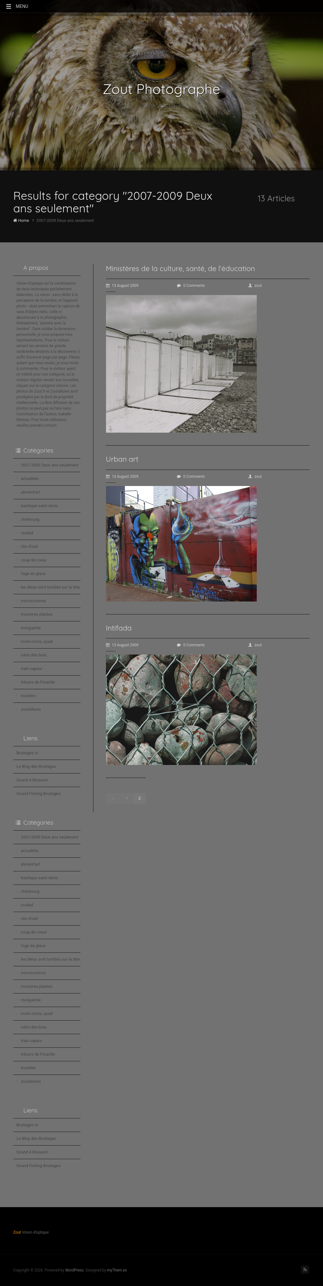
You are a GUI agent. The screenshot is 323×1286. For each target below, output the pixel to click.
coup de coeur (34, 560)
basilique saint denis (39, 505)
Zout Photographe (161, 89)
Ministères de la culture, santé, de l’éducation (180, 268)
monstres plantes (37, 614)
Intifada (119, 627)
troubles (28, 695)
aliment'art (30, 492)
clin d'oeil (29, 546)
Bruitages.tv (27, 752)
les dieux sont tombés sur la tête (50, 587)
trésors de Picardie (38, 682)
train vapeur (31, 668)
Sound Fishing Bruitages (38, 793)
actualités (30, 478)
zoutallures (31, 709)
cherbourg (30, 519)
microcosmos (33, 600)
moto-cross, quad (37, 641)
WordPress (74, 1270)
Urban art (122, 459)
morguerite (31, 627)
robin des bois (33, 655)
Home (21, 220)
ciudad (27, 532)
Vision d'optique (161, 105)
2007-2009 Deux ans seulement (49, 465)
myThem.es (117, 1270)
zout (255, 285)
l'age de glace (33, 573)
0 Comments (191, 285)
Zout (17, 1232)
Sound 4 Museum (32, 780)
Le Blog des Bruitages (36, 766)
